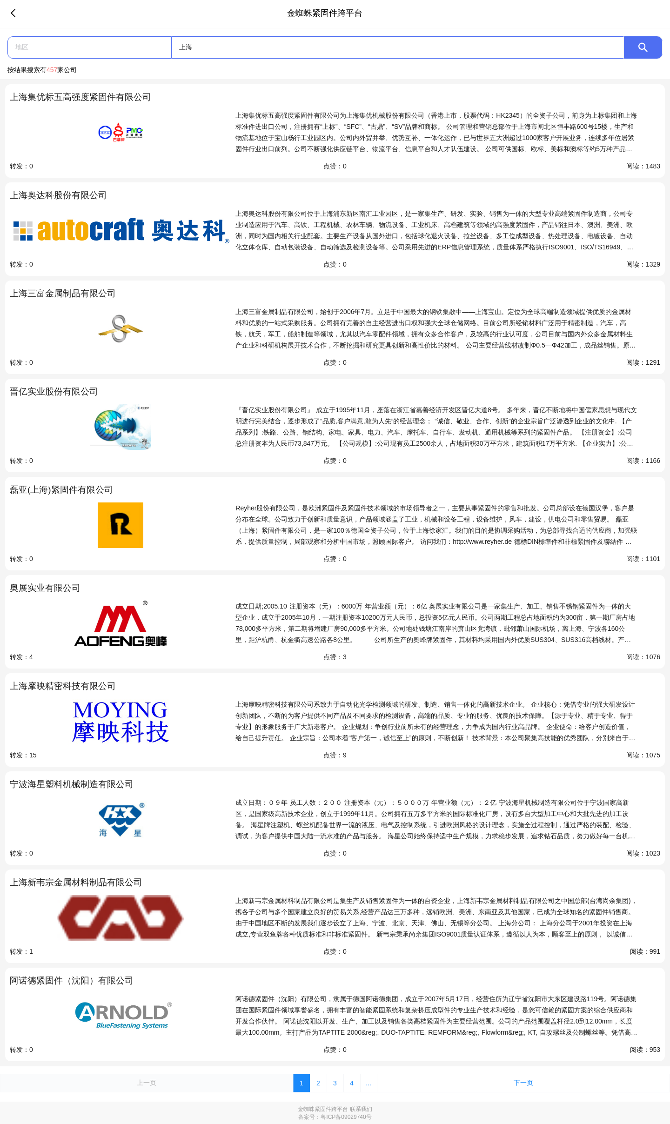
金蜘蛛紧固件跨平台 (323, 1109)
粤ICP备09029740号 (346, 1117)
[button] (89, 47)
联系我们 (361, 1109)
